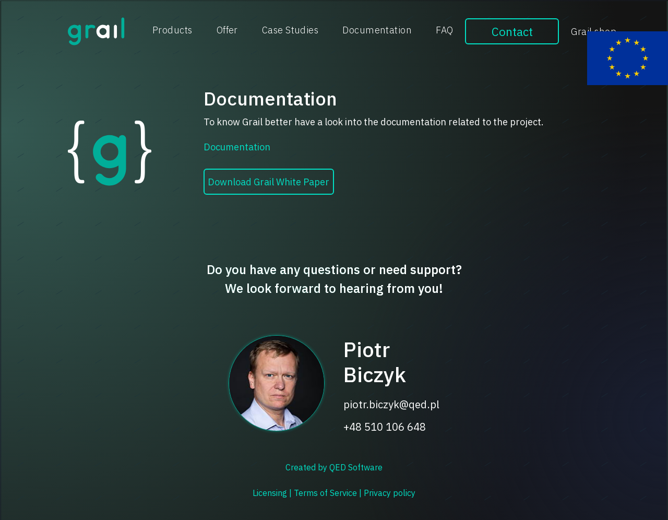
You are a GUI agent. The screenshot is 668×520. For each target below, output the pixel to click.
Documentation (377, 30)
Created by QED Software (334, 467)
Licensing (271, 493)
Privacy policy (389, 493)
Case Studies (290, 30)
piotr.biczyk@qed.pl (391, 404)
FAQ (444, 30)
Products (172, 30)
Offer (227, 30)
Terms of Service (326, 493)
